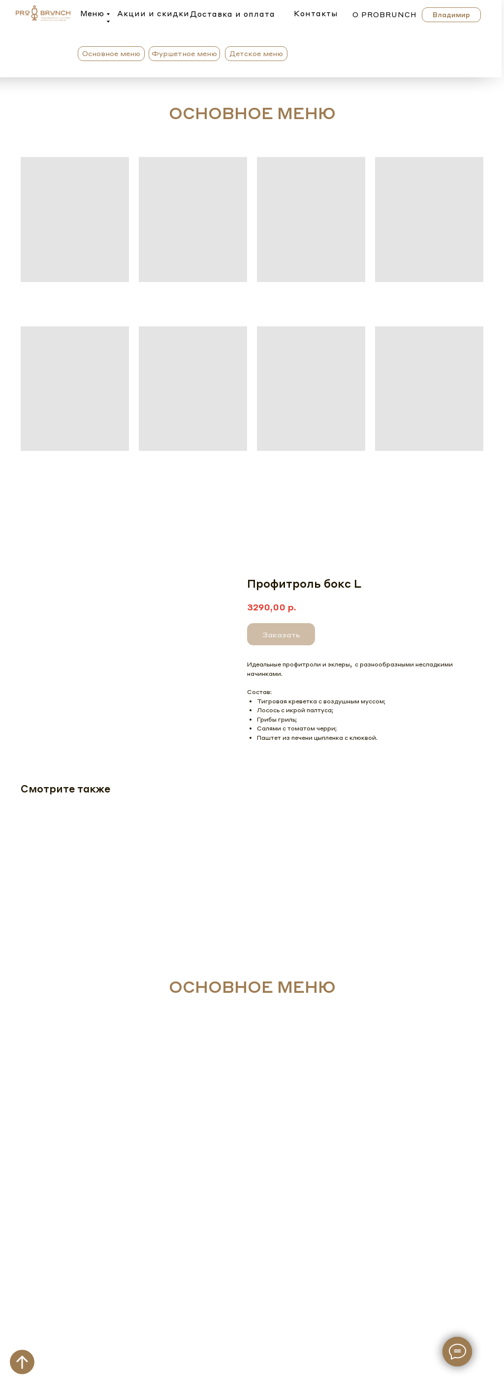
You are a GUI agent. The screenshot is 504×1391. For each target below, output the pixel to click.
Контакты (316, 13)
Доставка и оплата (232, 14)
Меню (92, 13)
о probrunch (384, 14)
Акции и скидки (153, 13)
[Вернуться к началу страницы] (22, 1362)
